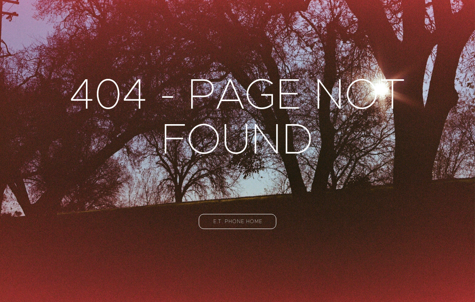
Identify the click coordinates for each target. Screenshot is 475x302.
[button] (237, 221)
